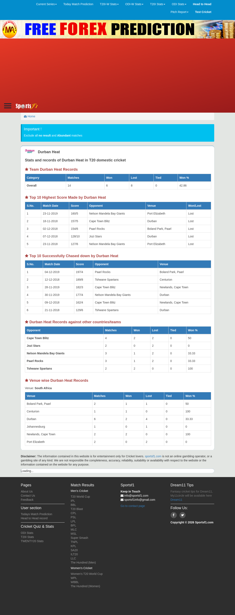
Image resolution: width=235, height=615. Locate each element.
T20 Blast (77, 509)
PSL (73, 517)
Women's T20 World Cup (87, 573)
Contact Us (28, 495)
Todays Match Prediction (36, 514)
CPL (73, 513)
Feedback (27, 499)
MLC (74, 529)
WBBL (75, 582)
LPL (73, 521)
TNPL (74, 542)
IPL (73, 500)
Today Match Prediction (78, 4)
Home (29, 116)
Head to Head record (34, 518)
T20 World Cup (80, 496)
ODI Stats (27, 532)
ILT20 (74, 554)
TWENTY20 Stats (32, 541)
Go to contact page (133, 506)
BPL (73, 525)
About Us (27, 491)
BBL (73, 504)
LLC (73, 558)
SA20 (74, 550)
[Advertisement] (118, 69)
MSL (74, 533)
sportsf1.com (153, 456)
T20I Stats (27, 537)
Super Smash (79, 537)
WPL (74, 578)
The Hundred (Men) (83, 562)
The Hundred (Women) (85, 586)
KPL (73, 546)
